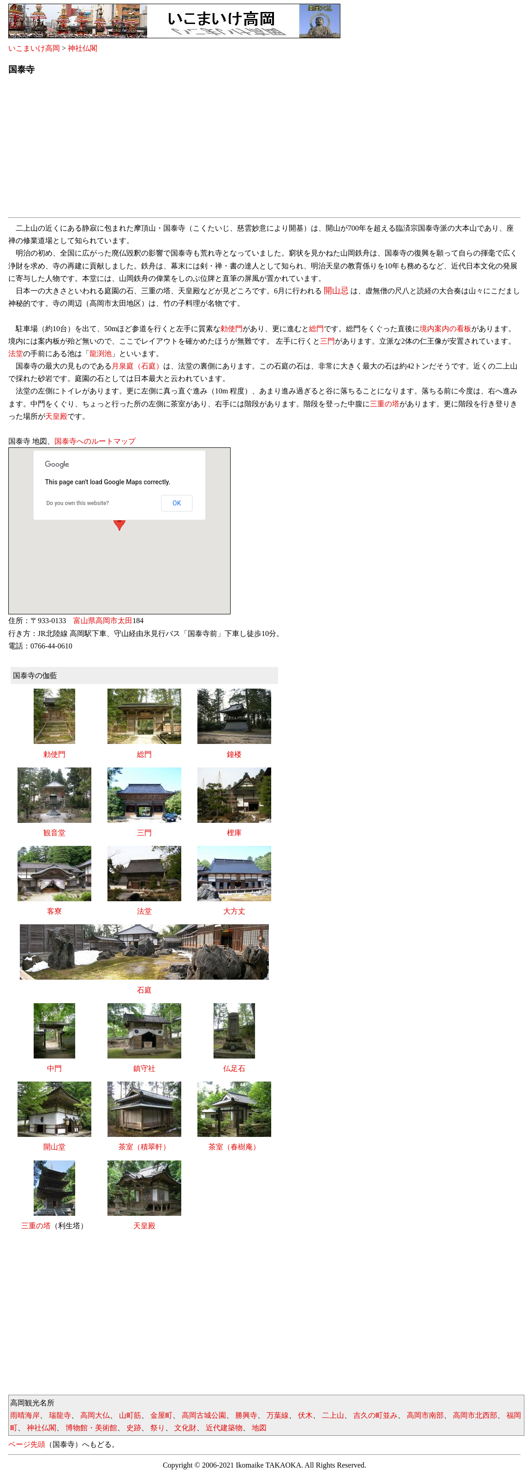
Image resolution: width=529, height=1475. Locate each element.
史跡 (133, 1428)
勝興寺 (246, 1415)
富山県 (84, 620)
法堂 (15, 353)
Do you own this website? (78, 503)
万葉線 (278, 1415)
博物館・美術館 (91, 1428)
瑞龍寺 (60, 1415)
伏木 (305, 1415)
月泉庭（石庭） (137, 366)
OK (176, 503)
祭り (157, 1428)
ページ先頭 (26, 1444)
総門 (316, 329)
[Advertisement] (264, 149)
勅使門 (231, 329)
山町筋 (130, 1415)
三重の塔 (384, 404)
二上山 (333, 1415)
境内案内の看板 (445, 329)
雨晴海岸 (25, 1415)
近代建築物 (224, 1428)
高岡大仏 (95, 1415)
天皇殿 (56, 416)
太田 (125, 620)
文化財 (185, 1428)
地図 (259, 1428)
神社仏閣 (82, 48)
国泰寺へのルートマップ (95, 441)
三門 (327, 341)
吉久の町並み (375, 1415)
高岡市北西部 (475, 1415)
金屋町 (161, 1415)
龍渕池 (100, 353)
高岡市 (106, 620)
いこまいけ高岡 (34, 48)
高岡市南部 (425, 1415)
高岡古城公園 (204, 1415)
